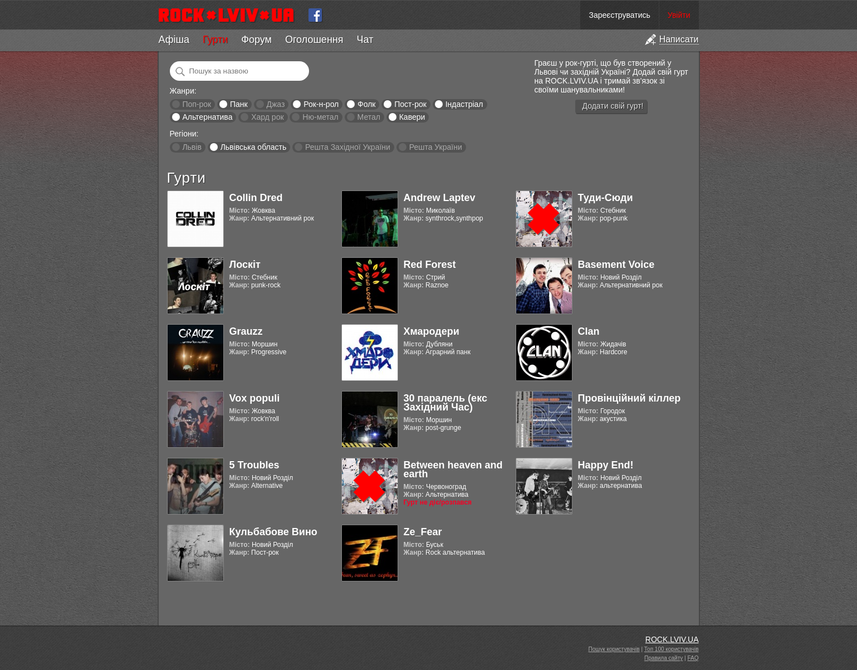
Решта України (435, 147)
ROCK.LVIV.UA (672, 639)
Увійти (679, 15)
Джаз (275, 104)
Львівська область (254, 147)
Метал (369, 117)
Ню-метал (320, 117)
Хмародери (431, 331)
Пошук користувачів (614, 649)
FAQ (692, 658)
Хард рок (267, 117)
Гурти (215, 39)
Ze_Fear (423, 531)
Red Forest (430, 264)
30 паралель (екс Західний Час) (445, 403)
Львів (191, 147)
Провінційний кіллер (629, 398)
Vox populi (254, 398)
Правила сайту (663, 658)
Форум (256, 39)
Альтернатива (207, 117)
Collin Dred (256, 197)
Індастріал (464, 104)
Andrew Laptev (440, 197)
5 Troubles (254, 465)
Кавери (412, 117)
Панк (239, 104)
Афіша (174, 39)
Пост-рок (410, 104)
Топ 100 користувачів (671, 649)
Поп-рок (196, 104)
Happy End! (606, 465)
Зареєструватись (619, 15)
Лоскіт (245, 264)
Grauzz (246, 331)
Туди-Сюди (605, 197)
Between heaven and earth (453, 469)
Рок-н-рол (321, 104)
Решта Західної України (347, 147)
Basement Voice (616, 264)
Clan (589, 331)
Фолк (366, 104)
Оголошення (314, 39)
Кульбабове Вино (273, 531)
